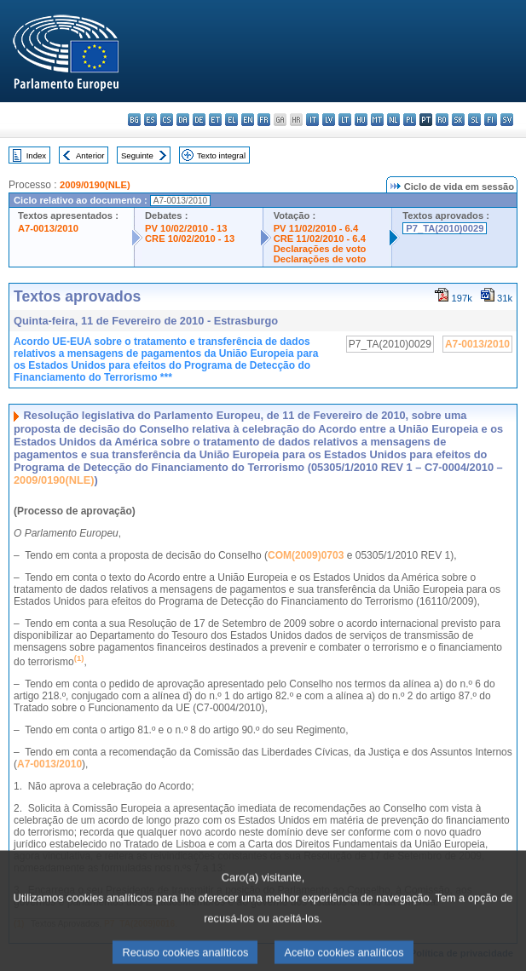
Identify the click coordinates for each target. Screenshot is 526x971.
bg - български (134, 119)
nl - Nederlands (393, 119)
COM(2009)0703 (306, 555)
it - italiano (312, 119)
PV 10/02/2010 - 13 (186, 228)
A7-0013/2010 (48, 228)
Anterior (90, 155)
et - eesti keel (215, 119)
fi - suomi (490, 119)
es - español (150, 119)
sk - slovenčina (458, 119)
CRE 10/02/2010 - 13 (189, 238)
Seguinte (137, 155)
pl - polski (409, 119)
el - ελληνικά (231, 119)
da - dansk (182, 119)
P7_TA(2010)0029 (444, 228)
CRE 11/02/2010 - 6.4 (320, 238)
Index (36, 155)
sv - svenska (506, 119)
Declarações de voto (320, 249)
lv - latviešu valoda (328, 119)
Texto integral (221, 155)
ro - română (442, 119)
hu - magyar (361, 119)
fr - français (263, 119)
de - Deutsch (199, 119)
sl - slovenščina (474, 119)
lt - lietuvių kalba (344, 119)
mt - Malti (377, 119)
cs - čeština (166, 119)
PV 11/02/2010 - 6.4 (316, 228)
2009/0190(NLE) (95, 185)
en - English (247, 119)
